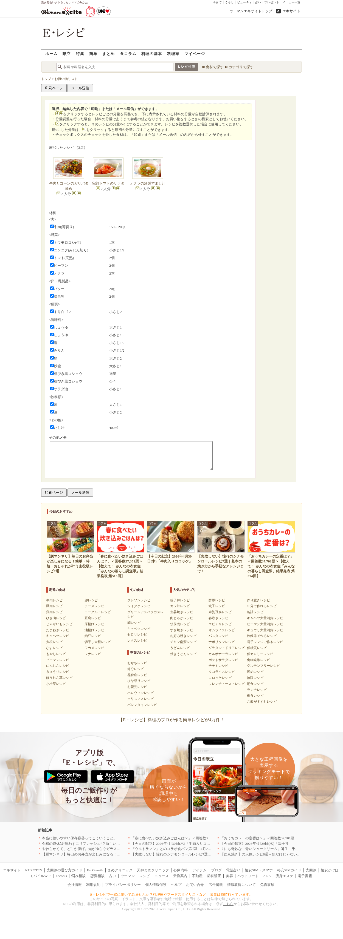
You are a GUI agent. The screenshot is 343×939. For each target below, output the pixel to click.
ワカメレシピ (94, 648)
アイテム (199, 870)
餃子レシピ (217, 606)
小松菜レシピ (56, 684)
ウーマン (127, 876)
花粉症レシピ (137, 675)
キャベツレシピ (57, 636)
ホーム (51, 53)
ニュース (161, 876)
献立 (67, 53)
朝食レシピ (255, 684)
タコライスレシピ (222, 672)
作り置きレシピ (258, 600)
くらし (229, 2)
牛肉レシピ (54, 600)
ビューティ (244, 2)
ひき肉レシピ (56, 618)
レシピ (144, 876)
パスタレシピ (218, 636)
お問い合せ (195, 885)
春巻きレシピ (218, 618)
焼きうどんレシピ (183, 654)
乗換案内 (180, 876)
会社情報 (75, 885)
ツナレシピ (93, 654)
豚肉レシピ (54, 606)
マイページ (194, 53)
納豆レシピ (93, 636)
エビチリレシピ (220, 624)
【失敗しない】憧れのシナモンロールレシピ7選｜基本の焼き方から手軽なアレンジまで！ (203, 854)
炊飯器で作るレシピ (262, 636)
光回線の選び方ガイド (64, 870)
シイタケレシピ (138, 606)
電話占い (233, 870)
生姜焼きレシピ (181, 612)
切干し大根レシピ (98, 642)
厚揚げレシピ (94, 624)
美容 (229, 876)
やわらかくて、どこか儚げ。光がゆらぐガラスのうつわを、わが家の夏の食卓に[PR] (109, 849)
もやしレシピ (56, 654)
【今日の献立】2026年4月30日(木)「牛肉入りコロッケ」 (176, 844)
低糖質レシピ (257, 648)
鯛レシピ (133, 623)
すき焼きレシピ (181, 630)
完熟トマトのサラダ (108, 183)
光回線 (311, 870)
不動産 (197, 876)
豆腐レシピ (93, 618)
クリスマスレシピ (140, 699)
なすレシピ (54, 648)
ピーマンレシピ (57, 660)
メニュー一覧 (291, 2)
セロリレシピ (137, 634)
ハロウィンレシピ (140, 693)
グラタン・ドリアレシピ (227, 648)
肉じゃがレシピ (181, 618)
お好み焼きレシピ (183, 636)
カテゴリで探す (241, 67)
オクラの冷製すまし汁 (147, 183)
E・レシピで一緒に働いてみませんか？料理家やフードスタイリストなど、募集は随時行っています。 (171, 894)
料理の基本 (151, 53)
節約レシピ (255, 672)
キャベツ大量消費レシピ (265, 618)
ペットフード (248, 876)
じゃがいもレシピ (59, 624)
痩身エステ (284, 876)
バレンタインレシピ (142, 705)
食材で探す (215, 67)
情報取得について (241, 885)
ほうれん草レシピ (59, 678)
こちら (228, 904)
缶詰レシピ (255, 612)
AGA (267, 876)
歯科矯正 (214, 876)
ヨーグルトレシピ (98, 612)
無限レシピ (255, 678)
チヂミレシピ (218, 666)
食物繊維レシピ (258, 660)
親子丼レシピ (180, 600)
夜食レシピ (255, 695)
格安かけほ (330, 870)
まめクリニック (120, 870)
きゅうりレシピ (57, 672)
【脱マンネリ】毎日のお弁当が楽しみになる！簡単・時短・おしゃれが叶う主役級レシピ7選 (116, 854)
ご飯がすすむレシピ (262, 701)
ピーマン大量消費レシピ (265, 624)
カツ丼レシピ (180, 606)
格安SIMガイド (289, 870)
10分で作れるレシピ (262, 606)
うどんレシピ (180, 648)
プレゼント (271, 2)
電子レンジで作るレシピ (265, 642)
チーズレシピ (94, 606)
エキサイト (291, 11)
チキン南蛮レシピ (183, 642)
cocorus (61, 876)
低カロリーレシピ (260, 654)
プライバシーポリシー (123, 885)
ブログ (216, 870)
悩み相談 (78, 876)
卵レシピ (91, 600)
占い (258, 2)
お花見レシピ (137, 687)
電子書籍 (305, 876)
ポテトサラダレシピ (223, 660)
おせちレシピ (137, 663)
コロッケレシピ (220, 678)
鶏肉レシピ (54, 612)
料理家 (173, 53)
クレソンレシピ (138, 600)
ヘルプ (176, 885)
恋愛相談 (97, 876)
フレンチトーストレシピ (227, 684)
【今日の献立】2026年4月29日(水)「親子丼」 (256, 844)
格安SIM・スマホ (258, 870)
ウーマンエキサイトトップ (250, 11)
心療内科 (180, 870)
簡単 (93, 53)
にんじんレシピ (57, 666)
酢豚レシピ (217, 600)
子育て (217, 2)
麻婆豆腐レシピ (220, 612)
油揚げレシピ (94, 630)
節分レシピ (135, 669)
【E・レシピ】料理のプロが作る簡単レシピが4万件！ (171, 719)
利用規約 (93, 885)
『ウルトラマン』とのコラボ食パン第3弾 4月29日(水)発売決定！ (184, 849)
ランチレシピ (257, 690)
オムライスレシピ (222, 630)
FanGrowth (95, 870)
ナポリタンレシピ (222, 642)
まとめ (108, 53)
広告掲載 (216, 885)
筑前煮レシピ (180, 624)
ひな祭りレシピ (138, 681)
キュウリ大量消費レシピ (265, 630)
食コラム (128, 53)
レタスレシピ (137, 640)
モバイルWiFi (40, 876)
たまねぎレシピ (57, 630)
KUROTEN (33, 870)
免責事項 (267, 885)
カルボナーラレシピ (223, 654)
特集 (80, 53)
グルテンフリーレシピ (263, 666)
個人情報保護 (156, 885)
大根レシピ (54, 642)
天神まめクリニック (153, 870)
